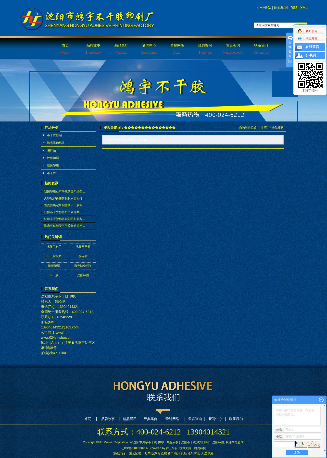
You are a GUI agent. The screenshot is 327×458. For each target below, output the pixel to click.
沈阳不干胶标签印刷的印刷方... (64, 219)
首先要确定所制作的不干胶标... (64, 205)
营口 (171, 453)
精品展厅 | (131, 419)
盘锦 (164, 453)
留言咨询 (233, 48)
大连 (204, 453)
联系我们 (261, 48)
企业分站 (264, 8)
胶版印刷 (53, 158)
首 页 (263, 127)
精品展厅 (121, 48)
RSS (294, 8)
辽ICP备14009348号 (134, 448)
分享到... (311, 55)
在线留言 (312, 47)
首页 (65, 48)
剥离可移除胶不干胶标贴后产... (64, 226)
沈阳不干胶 (83, 246)
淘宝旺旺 (307, 38)
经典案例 (205, 48)
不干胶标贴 (54, 135)
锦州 (177, 453)
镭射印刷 (53, 165)
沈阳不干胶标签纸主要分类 (61, 212)
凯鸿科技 (200, 448)
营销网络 (177, 48)
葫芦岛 (155, 453)
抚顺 (184, 453)
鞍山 (197, 453)
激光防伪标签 (56, 143)
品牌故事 (93, 48)
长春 (211, 453)
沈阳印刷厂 (54, 246)
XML (303, 8)
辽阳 (191, 453)
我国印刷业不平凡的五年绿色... (64, 191)
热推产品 (119, 453)
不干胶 (51, 173)
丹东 (148, 453)
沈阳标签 (83, 275)
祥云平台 (172, 448)
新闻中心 (149, 48)
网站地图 (281, 8)
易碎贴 (51, 150)
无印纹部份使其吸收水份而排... (64, 198)
